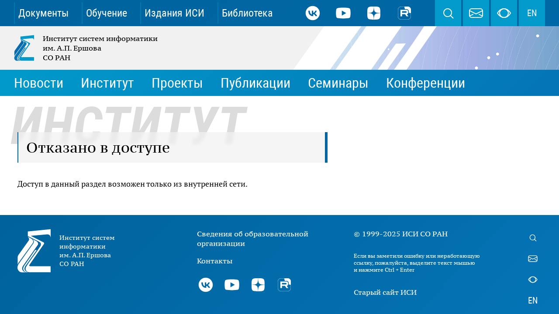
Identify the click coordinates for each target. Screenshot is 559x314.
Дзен (374, 13)
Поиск (448, 13)
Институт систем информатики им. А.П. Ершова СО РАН (86, 48)
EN (532, 13)
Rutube (404, 13)
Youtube (343, 13)
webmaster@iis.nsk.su (476, 13)
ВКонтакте (313, 13)
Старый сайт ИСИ (385, 292)
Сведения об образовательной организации (252, 238)
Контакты (214, 261)
